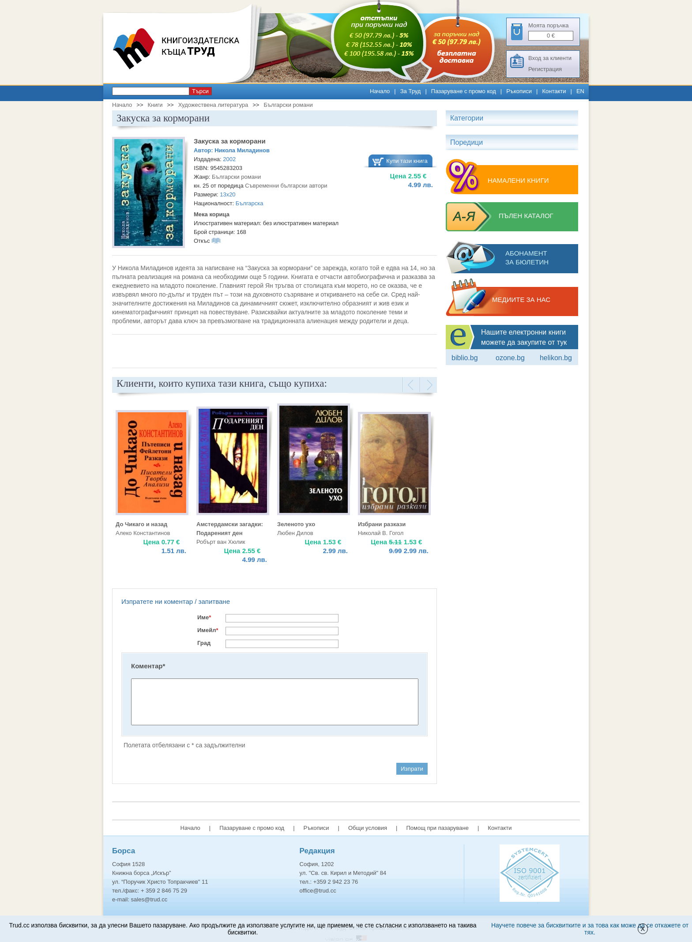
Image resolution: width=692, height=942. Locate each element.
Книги (154, 105)
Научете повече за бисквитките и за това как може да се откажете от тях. (589, 929)
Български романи (287, 105)
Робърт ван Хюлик (220, 542)
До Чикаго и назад (141, 524)
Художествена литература (213, 105)
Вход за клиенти (550, 58)
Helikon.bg (556, 358)
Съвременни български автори (286, 185)
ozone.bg (510, 358)
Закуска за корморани (230, 141)
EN (580, 91)
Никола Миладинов (242, 150)
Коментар (148, 666)
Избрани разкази (382, 524)
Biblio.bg (464, 358)
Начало (380, 91)
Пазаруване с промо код (463, 91)
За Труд (410, 91)
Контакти (554, 91)
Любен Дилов (295, 533)
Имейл (207, 630)
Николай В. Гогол (380, 533)
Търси (200, 91)
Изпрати (412, 768)
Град (204, 643)
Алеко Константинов (143, 533)
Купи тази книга (407, 161)
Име (204, 617)
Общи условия (367, 828)
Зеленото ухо (296, 524)
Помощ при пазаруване (437, 828)
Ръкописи (519, 91)
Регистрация (545, 69)
